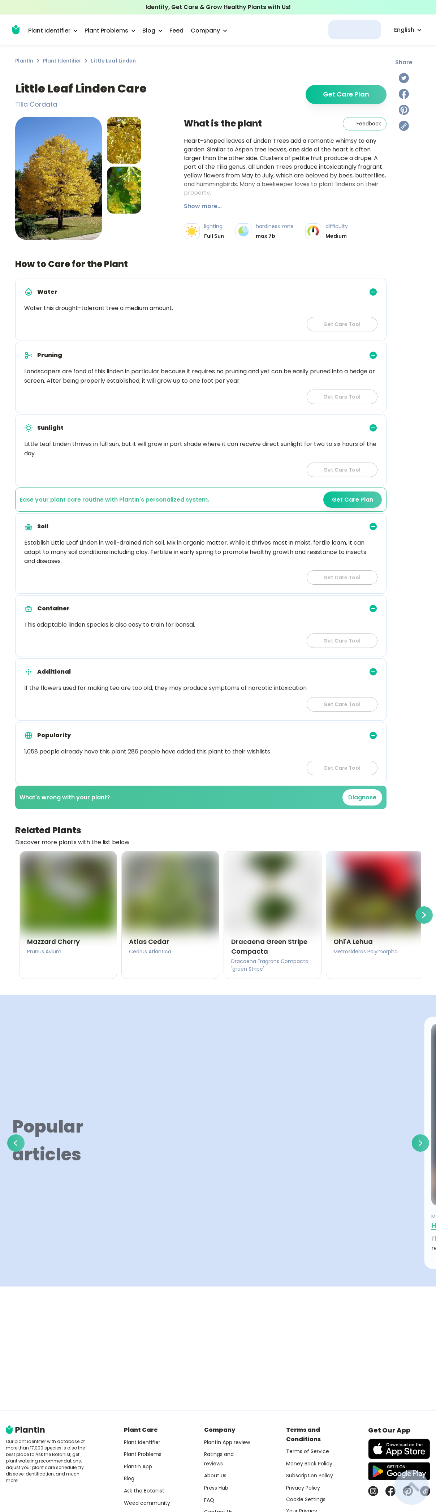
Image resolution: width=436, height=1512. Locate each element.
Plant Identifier (62, 60)
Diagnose (362, 797)
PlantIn (24, 60)
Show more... (203, 206)
